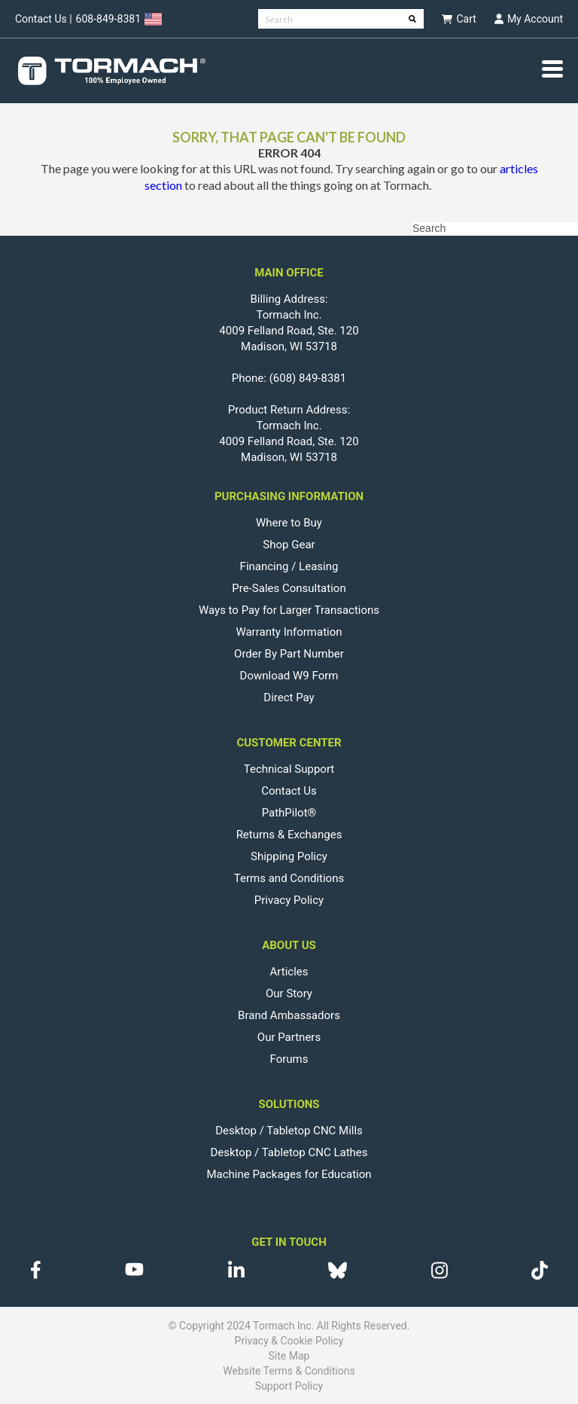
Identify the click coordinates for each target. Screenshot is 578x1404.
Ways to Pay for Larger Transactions (289, 610)
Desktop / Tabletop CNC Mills (289, 1130)
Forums (289, 1059)
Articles (289, 971)
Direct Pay (288, 697)
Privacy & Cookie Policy (289, 1341)
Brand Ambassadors (289, 1015)
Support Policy (289, 1386)
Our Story (289, 993)
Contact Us (289, 791)
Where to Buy (289, 523)
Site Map (289, 1356)
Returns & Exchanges (289, 834)
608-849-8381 (108, 19)
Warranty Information (289, 632)
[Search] (341, 19)
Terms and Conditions (289, 878)
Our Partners (289, 1037)
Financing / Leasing (289, 566)
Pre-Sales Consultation (288, 588)
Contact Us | (43, 19)
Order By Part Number (289, 654)
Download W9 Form (289, 675)
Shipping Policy (289, 856)
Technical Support (289, 769)
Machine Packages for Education (288, 1174)
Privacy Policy (289, 900)
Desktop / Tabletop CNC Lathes (288, 1152)
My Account (528, 18)
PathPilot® (289, 813)
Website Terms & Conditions (288, 1371)
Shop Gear (289, 544)
